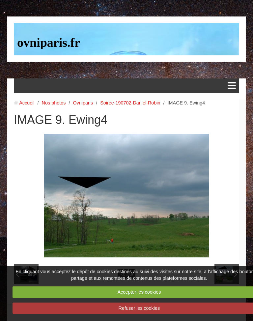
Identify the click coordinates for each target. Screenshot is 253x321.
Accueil (26, 102)
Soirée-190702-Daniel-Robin (130, 102)
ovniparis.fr (48, 42)
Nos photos (54, 102)
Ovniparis (83, 102)
